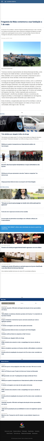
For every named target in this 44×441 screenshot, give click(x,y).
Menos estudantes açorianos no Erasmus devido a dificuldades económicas (21, 348)
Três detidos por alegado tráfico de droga (15, 134)
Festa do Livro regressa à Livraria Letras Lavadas (14, 211)
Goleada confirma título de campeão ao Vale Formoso (15, 334)
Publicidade (24, 431)
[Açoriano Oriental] (22, 428)
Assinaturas (34, 433)
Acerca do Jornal (8, 431)
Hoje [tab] (8, 303)
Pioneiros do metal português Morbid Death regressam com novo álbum (21, 247)
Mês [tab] (36, 303)
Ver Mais (42, 187)
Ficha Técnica (9, 433)
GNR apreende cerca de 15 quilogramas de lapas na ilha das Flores (19, 375)
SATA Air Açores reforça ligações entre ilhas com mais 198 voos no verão (21, 366)
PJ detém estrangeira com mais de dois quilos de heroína (16, 325)
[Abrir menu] (2, 1)
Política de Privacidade (26, 433)
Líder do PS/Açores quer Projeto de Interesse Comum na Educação (19, 371)
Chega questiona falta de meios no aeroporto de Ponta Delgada (18, 182)
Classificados (31, 431)
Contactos (37, 431)
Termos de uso (17, 433)
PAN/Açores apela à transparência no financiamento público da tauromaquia (21, 380)
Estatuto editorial (17, 431)
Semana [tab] (22, 303)
